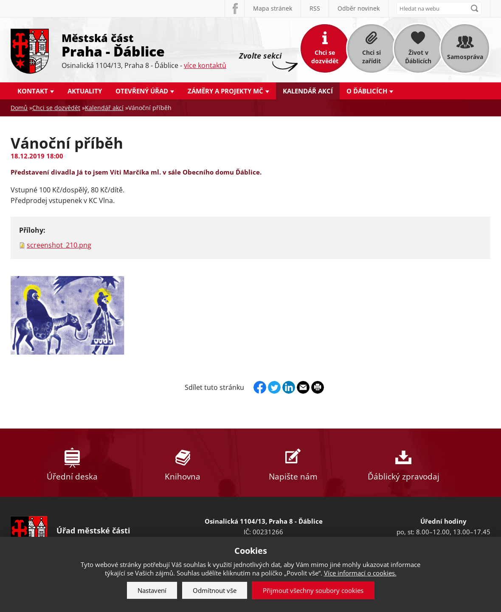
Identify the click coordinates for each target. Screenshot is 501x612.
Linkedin (288, 387)
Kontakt (32, 91)
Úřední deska (72, 462)
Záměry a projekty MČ (225, 91)
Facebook (234, 8)
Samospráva (465, 57)
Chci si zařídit (371, 56)
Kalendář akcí (308, 91)
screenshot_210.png (59, 245)
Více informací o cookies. (360, 573)
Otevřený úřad (141, 91)
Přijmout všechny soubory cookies (313, 590)
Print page (317, 387)
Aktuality (85, 91)
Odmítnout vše (214, 590)
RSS (315, 8)
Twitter (274, 387)
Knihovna (182, 462)
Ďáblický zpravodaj (403, 462)
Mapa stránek (272, 8)
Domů (19, 108)
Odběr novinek (359, 8)
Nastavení (152, 590)
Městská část (144, 44)
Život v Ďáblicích (418, 56)
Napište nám (292, 462)
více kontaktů (205, 65)
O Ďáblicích (366, 91)
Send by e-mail (303, 387)
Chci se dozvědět (324, 56)
